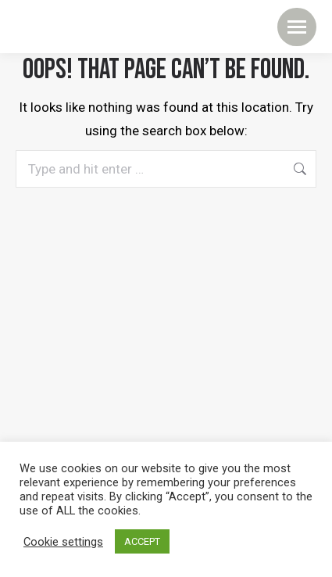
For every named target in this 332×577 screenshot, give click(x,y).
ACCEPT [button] (142, 541)
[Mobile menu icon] (296, 27)
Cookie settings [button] (63, 542)
